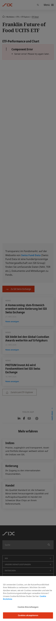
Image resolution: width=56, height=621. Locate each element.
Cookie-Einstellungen (28, 607)
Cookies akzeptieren (28, 615)
